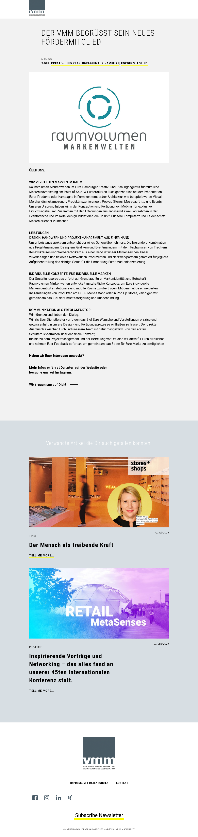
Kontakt (122, 783)
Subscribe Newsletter (99, 815)
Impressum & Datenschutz (89, 783)
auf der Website (87, 367)
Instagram (63, 372)
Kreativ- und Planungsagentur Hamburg (85, 63)
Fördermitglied (134, 63)
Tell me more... (41, 555)
